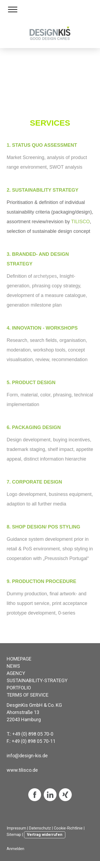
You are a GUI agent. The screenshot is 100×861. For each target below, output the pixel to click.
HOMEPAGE (19, 659)
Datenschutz (40, 828)
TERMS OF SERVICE (28, 695)
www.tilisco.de (22, 770)
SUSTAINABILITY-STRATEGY (37, 680)
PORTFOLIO (19, 687)
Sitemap (14, 834)
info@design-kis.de (27, 755)
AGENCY (16, 673)
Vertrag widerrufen (44, 834)
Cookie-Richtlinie (68, 828)
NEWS (13, 666)
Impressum (16, 828)
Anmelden (15, 849)
